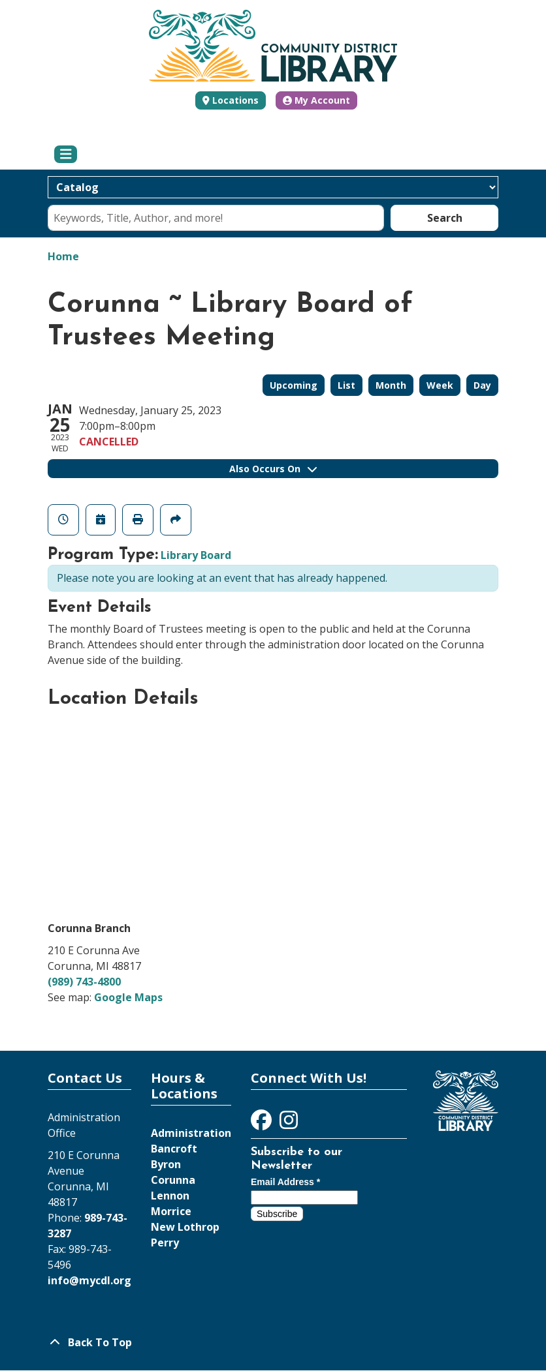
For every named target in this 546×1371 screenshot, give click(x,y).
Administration (191, 1133)
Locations (235, 100)
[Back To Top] (273, 1342)
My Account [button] (316, 100)
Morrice (171, 1211)
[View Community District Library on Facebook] (262, 1124)
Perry (165, 1242)
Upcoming (293, 385)
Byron (166, 1164)
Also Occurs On (273, 468)
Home (63, 256)
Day (482, 385)
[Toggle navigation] (65, 154)
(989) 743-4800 (84, 981)
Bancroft (174, 1148)
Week (439, 385)
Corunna (173, 1180)
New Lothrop (185, 1227)
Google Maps (128, 997)
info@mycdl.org (89, 1280)
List (346, 385)
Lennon (170, 1195)
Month (391, 385)
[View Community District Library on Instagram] (289, 1124)
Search (444, 218)
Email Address (285, 1182)
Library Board (196, 555)
